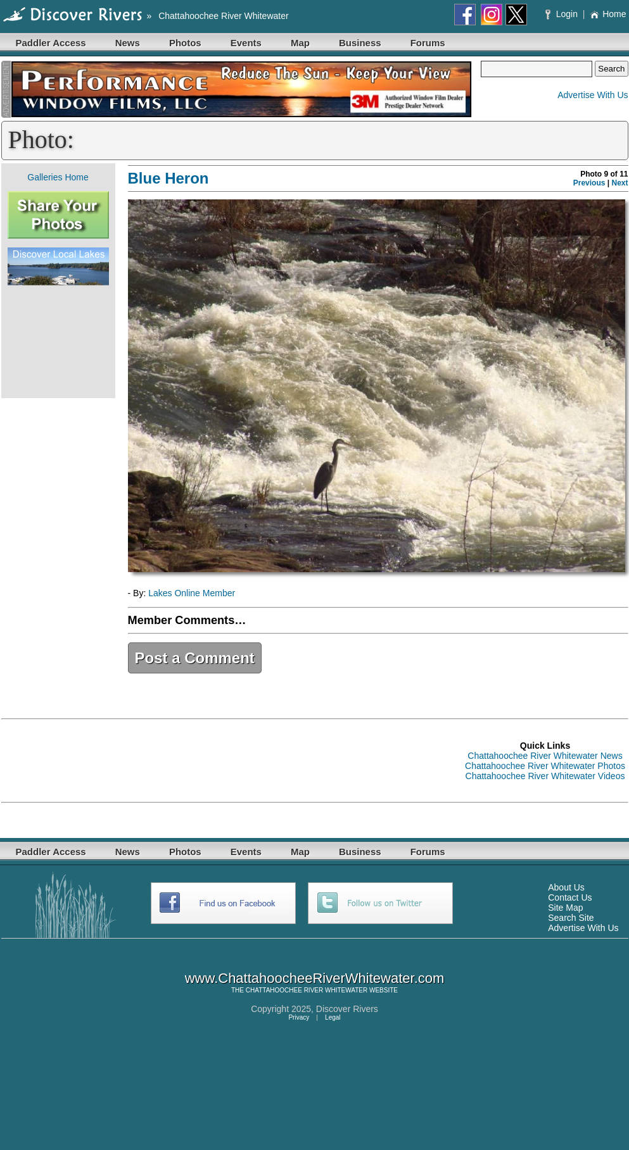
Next (619, 182)
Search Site (571, 918)
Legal (332, 1017)
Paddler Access (51, 42)
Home (608, 14)
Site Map (565, 908)
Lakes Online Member (191, 593)
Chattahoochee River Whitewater (223, 16)
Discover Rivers (347, 1009)
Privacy (298, 1017)
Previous (589, 182)
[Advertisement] (58, 341)
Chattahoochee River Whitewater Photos (545, 766)
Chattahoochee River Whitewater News (544, 756)
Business (360, 42)
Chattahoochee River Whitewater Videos (545, 776)
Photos (185, 42)
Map (300, 42)
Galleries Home (57, 177)
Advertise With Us (592, 95)
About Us (566, 887)
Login (562, 14)
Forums (427, 42)
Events (246, 42)
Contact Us (570, 897)
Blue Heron (168, 178)
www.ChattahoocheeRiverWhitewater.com (315, 978)
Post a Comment (195, 657)
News (127, 42)
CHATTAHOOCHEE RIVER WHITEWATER (306, 990)
